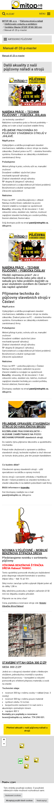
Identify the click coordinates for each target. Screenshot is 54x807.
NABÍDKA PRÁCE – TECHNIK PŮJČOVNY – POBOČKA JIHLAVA (24, 113)
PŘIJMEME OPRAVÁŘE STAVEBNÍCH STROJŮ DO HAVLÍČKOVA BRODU (26, 425)
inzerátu (25, 487)
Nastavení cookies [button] (13, 795)
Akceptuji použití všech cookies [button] (19, 800)
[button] (36, 760)
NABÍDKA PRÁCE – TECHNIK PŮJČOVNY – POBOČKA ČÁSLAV (23, 269)
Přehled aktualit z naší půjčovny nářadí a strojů (27, 729)
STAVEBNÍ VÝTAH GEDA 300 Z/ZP (24, 662)
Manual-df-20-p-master (13, 55)
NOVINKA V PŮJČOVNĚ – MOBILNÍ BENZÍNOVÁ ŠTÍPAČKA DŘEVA (25, 551)
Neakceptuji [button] (42, 800)
